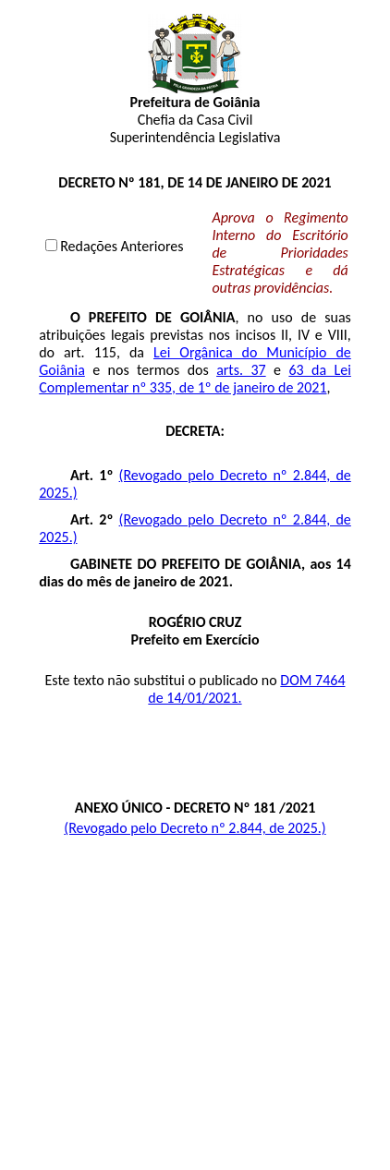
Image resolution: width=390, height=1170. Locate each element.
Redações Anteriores (121, 246)
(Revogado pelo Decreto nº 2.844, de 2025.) (194, 828)
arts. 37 (241, 370)
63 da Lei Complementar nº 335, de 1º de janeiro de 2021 (195, 378)
